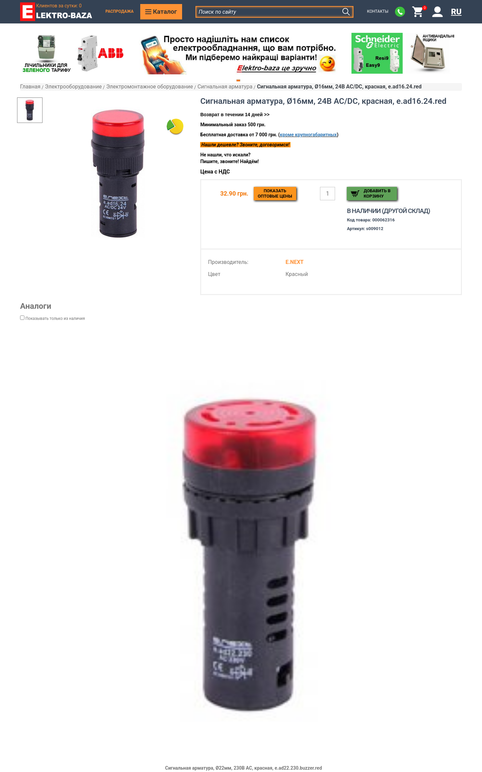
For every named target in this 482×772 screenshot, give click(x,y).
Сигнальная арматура (224, 86)
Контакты (377, 11)
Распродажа (119, 11)
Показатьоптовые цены (275, 193)
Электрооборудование (73, 86)
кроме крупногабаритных (308, 134)
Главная (30, 86)
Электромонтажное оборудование (149, 86)
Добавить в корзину (377, 193)
